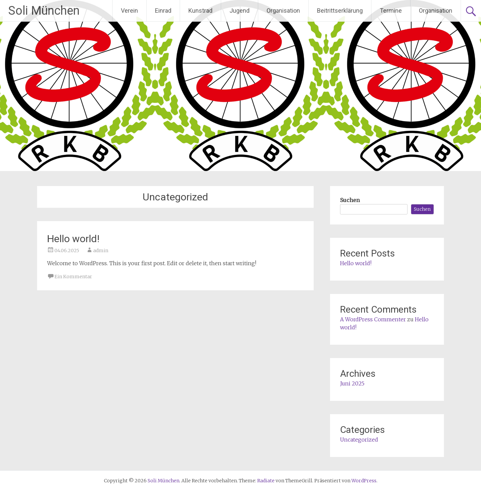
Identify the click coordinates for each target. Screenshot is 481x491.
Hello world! (73, 238)
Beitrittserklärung (340, 10)
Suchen (350, 200)
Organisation (283, 10)
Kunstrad (200, 10)
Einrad (163, 10)
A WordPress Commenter (373, 319)
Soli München (43, 11)
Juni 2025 (352, 383)
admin (100, 251)
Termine (391, 10)
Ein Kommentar (73, 277)
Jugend (239, 10)
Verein (129, 10)
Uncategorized (359, 439)
